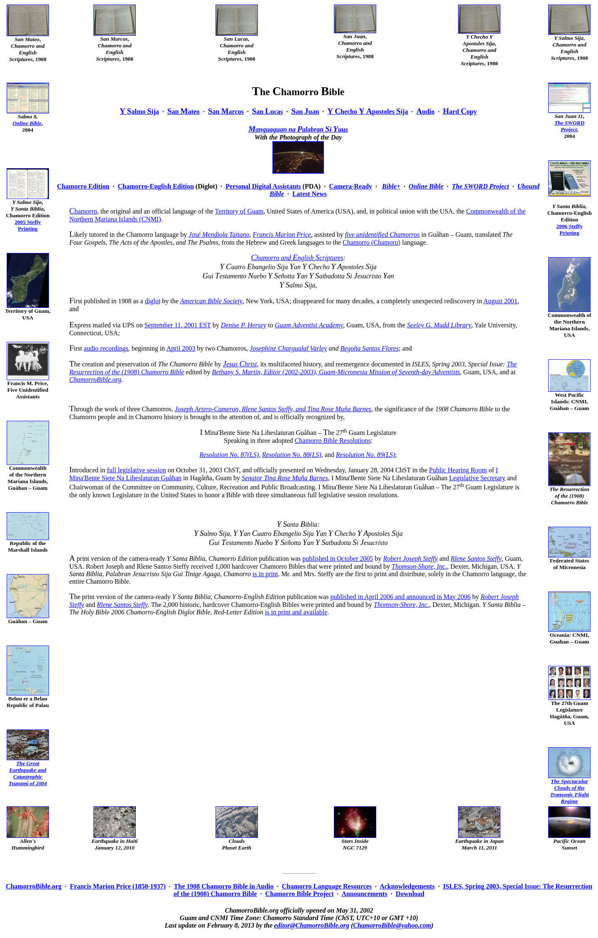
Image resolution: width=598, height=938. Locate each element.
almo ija (139, 111)
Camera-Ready (350, 186)
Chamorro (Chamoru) (371, 242)
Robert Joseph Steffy (410, 558)
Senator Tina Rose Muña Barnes (285, 477)
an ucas (267, 111)
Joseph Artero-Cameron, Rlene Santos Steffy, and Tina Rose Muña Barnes (273, 409)
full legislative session (136, 470)
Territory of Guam (239, 211)
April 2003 (180, 348)
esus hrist (240, 364)
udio (425, 111)
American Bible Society (211, 300)
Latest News (309, 193)
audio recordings (106, 348)
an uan (305, 111)
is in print (265, 573)
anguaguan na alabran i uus (298, 129)
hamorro (83, 211)
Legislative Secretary (477, 477)
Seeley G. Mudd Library (439, 325)
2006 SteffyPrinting (569, 229)
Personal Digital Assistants (263, 186)
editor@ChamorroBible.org (311, 925)
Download (410, 893)
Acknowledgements (407, 886)
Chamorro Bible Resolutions (333, 440)
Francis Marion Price (281, 234)
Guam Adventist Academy (309, 325)
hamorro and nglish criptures (297, 257)
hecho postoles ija (367, 111)
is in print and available (296, 612)
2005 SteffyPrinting (28, 225)
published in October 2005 (337, 558)
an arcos (226, 111)
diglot (152, 300)
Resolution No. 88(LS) (291, 454)
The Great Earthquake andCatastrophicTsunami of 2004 (28, 773)
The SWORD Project (569, 126)
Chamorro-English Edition (156, 186)
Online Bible (27, 123)
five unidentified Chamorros (382, 234)
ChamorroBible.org (95, 379)
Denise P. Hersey (243, 325)
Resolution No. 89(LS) (365, 454)
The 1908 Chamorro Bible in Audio (224, 886)
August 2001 (500, 300)
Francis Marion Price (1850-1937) (118, 886)
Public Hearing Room (458, 470)
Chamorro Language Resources (327, 886)
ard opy (460, 111)
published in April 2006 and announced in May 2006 (401, 596)
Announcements (364, 893)
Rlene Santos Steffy (476, 558)
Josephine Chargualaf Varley (288, 348)
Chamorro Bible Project (299, 893)
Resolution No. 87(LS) (229, 454)
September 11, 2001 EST (178, 325)
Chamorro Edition (83, 186)
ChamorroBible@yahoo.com (392, 925)
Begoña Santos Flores (369, 348)
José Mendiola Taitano (219, 234)
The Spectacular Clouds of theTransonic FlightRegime (569, 791)
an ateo (183, 111)
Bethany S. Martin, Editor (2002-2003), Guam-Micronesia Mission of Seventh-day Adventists (336, 372)
